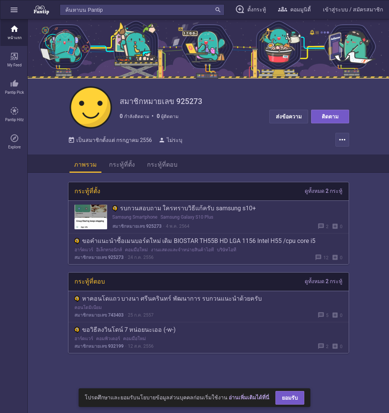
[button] (14, 9)
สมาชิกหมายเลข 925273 (137, 229)
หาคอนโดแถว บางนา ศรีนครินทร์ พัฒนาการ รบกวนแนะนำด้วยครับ (168, 301)
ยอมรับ (290, 398)
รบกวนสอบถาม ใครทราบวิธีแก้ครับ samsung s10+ (184, 211)
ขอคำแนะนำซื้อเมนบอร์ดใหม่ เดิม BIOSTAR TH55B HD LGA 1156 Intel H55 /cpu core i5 (195, 243)
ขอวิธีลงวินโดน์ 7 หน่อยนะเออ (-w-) (125, 332)
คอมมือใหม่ (136, 252)
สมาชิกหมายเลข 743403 (99, 318)
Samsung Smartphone (135, 220)
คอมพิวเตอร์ (108, 341)
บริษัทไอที (226, 252)
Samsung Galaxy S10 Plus (186, 220)
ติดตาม (330, 116)
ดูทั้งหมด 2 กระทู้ (324, 194)
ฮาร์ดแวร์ (83, 252)
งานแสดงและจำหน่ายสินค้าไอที (182, 252)
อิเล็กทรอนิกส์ (109, 252)
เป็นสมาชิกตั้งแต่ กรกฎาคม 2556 (110, 143)
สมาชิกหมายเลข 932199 (99, 349)
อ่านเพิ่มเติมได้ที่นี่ (249, 397)
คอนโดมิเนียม (88, 310)
